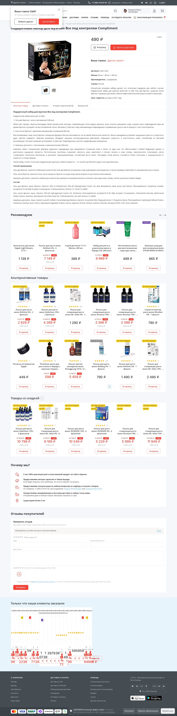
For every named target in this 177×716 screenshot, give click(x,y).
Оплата (84, 17)
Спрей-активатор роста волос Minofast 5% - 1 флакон (152, 312)
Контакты (14, 691)
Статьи (69, 2)
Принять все (167, 711)
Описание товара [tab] (20, 106)
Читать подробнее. (107, 712)
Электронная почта (97, 541)
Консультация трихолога (149, 17)
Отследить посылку (121, 17)
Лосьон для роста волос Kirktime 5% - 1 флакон (127, 366)
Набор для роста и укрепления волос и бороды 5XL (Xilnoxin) (101, 248)
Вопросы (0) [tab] (83, 106)
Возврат (93, 691)
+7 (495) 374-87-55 (97, 2)
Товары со (27, 398)
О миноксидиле (96, 683)
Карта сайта (15, 698)
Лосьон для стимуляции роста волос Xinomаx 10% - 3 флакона (101, 313)
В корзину (99, 47)
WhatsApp (77, 489)
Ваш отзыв (17, 549)
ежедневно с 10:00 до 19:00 (122, 3)
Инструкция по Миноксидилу (53, 2)
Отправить (21, 587)
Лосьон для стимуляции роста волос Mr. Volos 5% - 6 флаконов (50, 432)
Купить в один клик (123, 47)
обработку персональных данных (43, 582)
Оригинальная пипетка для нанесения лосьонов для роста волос (24, 639)
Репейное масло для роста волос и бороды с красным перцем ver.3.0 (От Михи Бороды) (49, 369)
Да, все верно (49, 21)
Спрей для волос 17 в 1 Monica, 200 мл (75, 246)
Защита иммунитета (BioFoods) (75, 637)
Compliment (112, 79)
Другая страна (116, 60)
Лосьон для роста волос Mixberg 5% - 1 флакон (101, 366)
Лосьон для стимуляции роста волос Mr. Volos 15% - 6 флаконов (153, 432)
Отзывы (94, 17)
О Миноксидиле (35, 2)
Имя (15, 541)
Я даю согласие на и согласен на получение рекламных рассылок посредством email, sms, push (64, 582)
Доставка (74, 17)
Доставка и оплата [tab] (40, 106)
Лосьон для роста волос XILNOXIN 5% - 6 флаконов (102, 431)
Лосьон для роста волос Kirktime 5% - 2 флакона (23, 312)
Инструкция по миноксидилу (101, 687)
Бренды (14, 683)
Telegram (67, 489)
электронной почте (94, 489)
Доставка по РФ (57, 679)
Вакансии (14, 694)
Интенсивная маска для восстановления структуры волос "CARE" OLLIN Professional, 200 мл (127, 250)
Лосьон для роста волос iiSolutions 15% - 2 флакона (49, 312)
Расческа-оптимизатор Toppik (23, 365)
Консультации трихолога (100, 679)
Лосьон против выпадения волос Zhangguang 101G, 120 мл (75, 368)
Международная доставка (60, 687)
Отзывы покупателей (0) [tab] (63, 106)
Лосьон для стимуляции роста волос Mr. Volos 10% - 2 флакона (127, 639)
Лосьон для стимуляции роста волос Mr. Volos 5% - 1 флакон (75, 313)
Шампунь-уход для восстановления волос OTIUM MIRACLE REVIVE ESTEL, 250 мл (153, 249)
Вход (159, 531)
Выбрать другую (25, 21)
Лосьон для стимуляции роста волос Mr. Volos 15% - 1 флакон (152, 368)
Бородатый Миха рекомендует (132, 11)
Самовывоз (55, 691)
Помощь (76, 2)
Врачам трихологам (98, 698)
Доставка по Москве (58, 683)
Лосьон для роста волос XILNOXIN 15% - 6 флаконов (76, 431)
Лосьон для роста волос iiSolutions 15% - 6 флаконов (24, 431)
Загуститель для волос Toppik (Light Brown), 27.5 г (23, 248)
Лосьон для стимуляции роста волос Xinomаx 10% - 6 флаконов (128, 432)
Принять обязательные (148, 711)
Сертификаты (16, 687)
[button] (10, 635)
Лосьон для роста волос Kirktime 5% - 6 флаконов (50, 248)
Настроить (129, 711)
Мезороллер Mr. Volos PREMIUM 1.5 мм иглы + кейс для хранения (101, 638)
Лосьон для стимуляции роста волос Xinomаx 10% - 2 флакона (127, 313)
